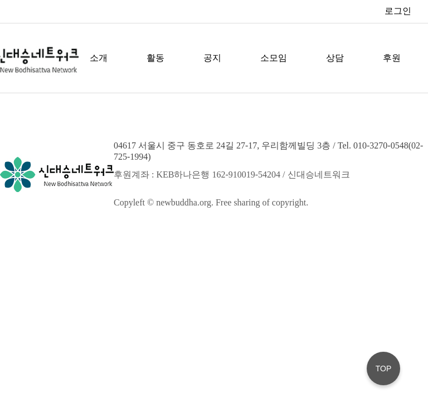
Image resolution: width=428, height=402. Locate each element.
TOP (384, 368)
